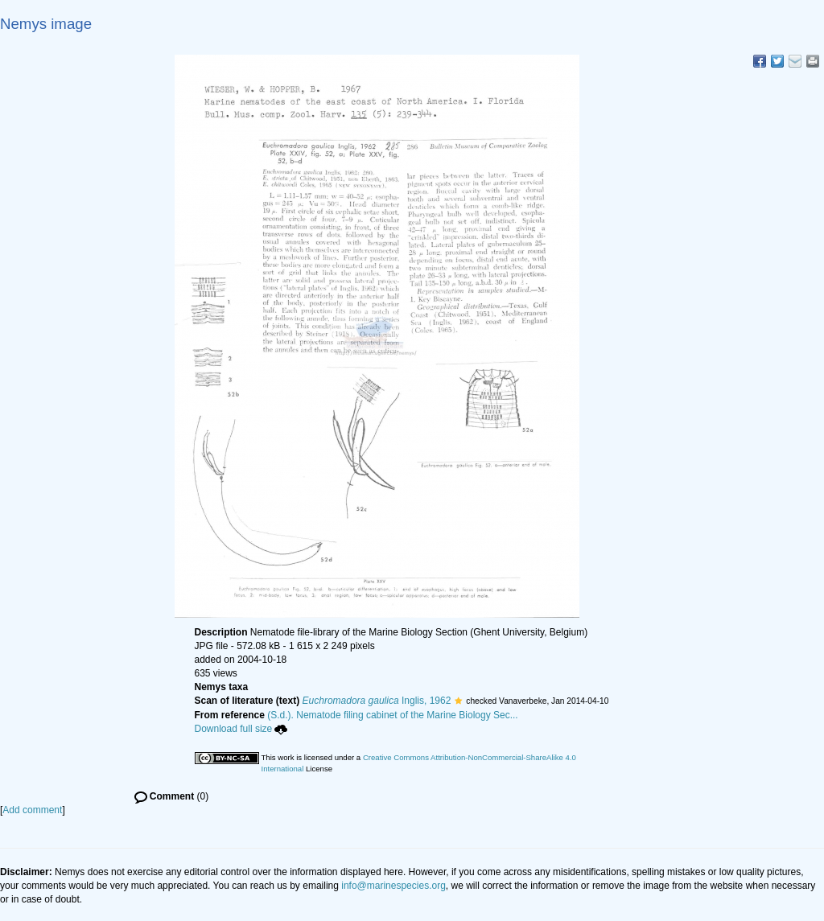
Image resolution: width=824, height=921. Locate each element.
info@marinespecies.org (393, 885)
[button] (458, 701)
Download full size (241, 728)
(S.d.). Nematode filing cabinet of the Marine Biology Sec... (392, 715)
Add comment (32, 810)
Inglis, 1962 (377, 700)
